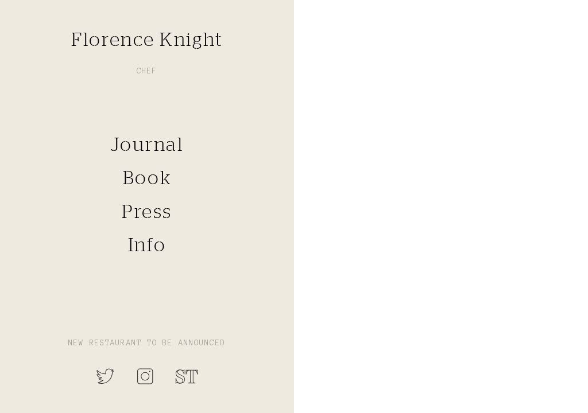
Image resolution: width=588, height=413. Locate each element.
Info (147, 244)
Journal (147, 144)
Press (147, 211)
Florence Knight (146, 39)
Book (147, 177)
